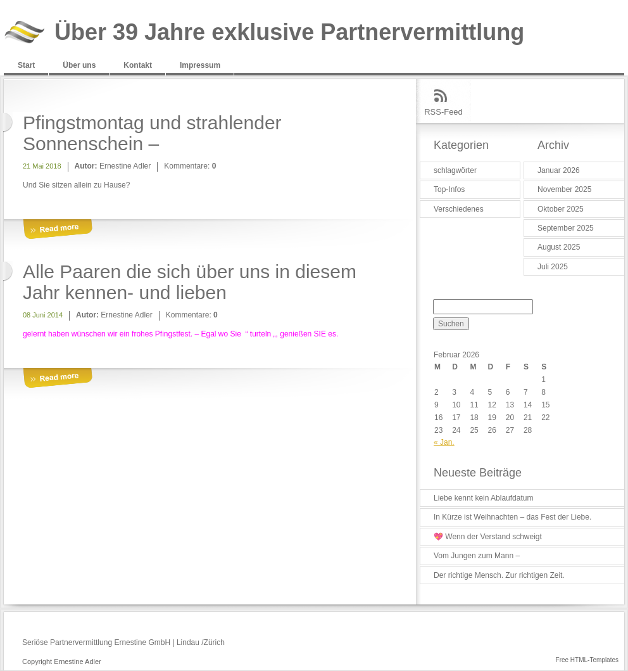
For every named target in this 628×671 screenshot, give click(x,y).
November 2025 (564, 189)
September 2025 (565, 228)
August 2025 (558, 247)
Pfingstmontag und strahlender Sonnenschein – (152, 133)
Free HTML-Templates (587, 659)
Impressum (200, 65)
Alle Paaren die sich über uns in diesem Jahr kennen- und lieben (189, 282)
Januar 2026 (558, 170)
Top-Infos (449, 189)
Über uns (79, 65)
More (57, 229)
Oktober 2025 (560, 209)
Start (26, 65)
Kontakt (137, 65)
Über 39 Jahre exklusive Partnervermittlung (289, 32)
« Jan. (444, 442)
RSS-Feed (443, 112)
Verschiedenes (459, 209)
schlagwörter (455, 170)
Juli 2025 (552, 266)
